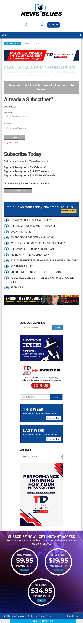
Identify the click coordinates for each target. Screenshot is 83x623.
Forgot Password (11, 142)
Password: (8, 124)
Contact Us (32, 616)
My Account (47, 621)
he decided (44, 75)
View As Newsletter (68, 211)
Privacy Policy (45, 616)
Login (35, 621)
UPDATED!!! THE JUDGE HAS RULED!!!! (31, 220)
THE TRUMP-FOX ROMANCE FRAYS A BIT (33, 225)
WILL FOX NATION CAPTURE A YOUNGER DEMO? (37, 243)
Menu (4, 35)
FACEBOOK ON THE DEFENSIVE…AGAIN (32, 237)
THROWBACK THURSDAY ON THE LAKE (32, 248)
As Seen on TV (12, 43)
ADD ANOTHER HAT (21, 266)
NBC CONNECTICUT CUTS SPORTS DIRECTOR (36, 271)
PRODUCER (16, 287)
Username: (8, 112)
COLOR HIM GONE (20, 231)
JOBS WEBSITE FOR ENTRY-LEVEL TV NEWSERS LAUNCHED (44, 260)
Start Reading (53, 418)
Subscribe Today (18, 190)
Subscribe (53, 25)
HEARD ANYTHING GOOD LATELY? (29, 254)
